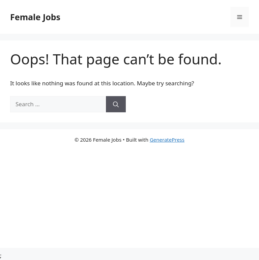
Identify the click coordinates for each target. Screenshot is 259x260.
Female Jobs (35, 17)
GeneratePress (167, 139)
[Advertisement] (129, 200)
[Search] (116, 104)
